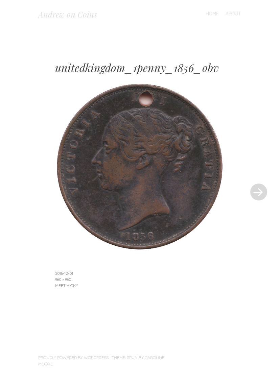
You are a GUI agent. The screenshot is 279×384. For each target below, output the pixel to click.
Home (212, 13)
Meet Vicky (66, 285)
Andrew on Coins (67, 14)
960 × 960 (63, 279)
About (233, 13)
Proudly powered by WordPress (73, 357)
